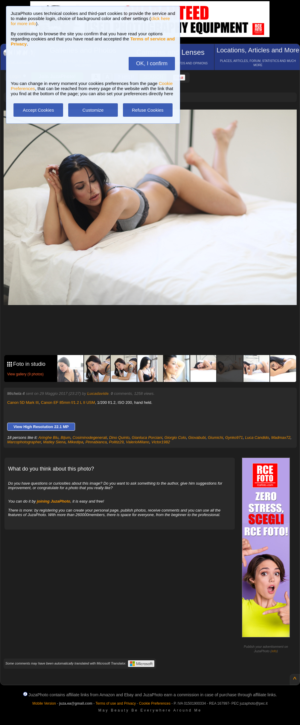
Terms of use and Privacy (115, 703)
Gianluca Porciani (147, 437)
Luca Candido (257, 437)
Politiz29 (116, 442)
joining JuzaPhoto (53, 501)
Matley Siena (54, 442)
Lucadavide (98, 393)
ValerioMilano (137, 442)
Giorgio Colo (175, 437)
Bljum (66, 437)
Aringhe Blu (48, 437)
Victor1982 (160, 442)
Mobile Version (44, 703)
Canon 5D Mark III (23, 402)
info (274, 651)
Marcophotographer (24, 442)
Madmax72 (280, 437)
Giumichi (215, 437)
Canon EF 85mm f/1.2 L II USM (68, 402)
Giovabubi (197, 437)
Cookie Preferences (154, 703)
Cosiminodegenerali (90, 437)
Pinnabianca (96, 442)
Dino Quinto (119, 437)
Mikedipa (75, 442)
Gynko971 (234, 437)
